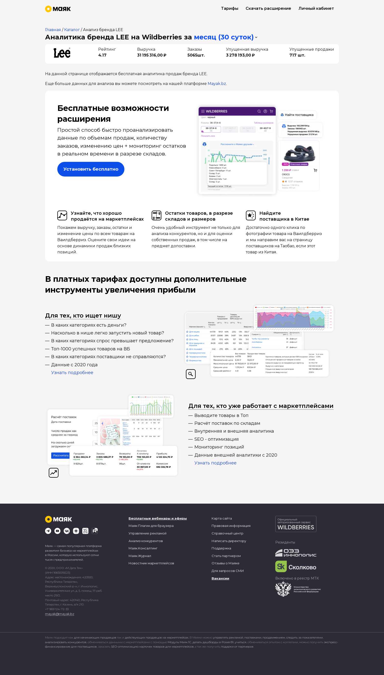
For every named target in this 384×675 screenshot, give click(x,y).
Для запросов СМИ (228, 571)
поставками (252, 637)
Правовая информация (231, 526)
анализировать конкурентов (65, 642)
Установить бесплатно (90, 169)
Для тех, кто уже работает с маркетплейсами (261, 405)
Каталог (72, 29)
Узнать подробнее (72, 372)
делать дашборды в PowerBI (213, 642)
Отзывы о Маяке (226, 563)
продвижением (274, 637)
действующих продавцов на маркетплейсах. (157, 637)
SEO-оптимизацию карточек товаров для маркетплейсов (152, 646)
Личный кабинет (316, 8)
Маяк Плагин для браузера (151, 526)
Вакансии (220, 578)
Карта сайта (222, 518)
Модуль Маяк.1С (179, 642)
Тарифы (229, 8)
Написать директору (229, 541)
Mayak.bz (217, 83)
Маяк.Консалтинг (143, 548)
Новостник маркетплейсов (151, 563)
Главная (53, 29)
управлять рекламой (228, 637)
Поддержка (221, 548)
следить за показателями (304, 637)
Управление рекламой (148, 533)
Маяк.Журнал (140, 556)
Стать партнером (226, 556)
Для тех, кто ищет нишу (83, 315)
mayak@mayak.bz (59, 614)
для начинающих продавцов (95, 637)
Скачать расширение (268, 8)
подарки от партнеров (237, 646)
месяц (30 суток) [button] (224, 37)
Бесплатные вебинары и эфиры (158, 518)
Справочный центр (227, 533)
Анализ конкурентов (146, 541)
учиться (240, 642)
